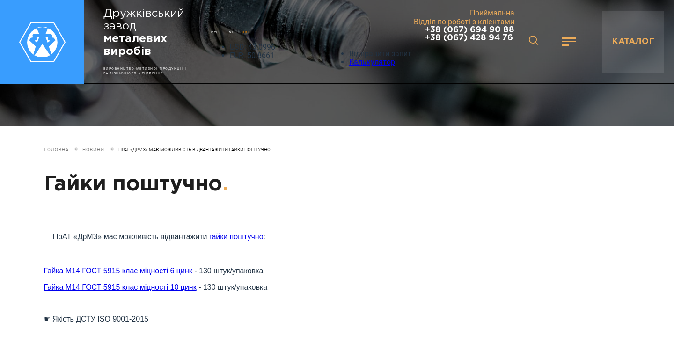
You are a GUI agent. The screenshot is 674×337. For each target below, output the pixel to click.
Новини (93, 149)
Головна (56, 149)
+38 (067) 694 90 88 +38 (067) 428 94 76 (469, 34)
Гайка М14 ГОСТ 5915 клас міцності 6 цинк (118, 274)
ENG (231, 32)
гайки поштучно (236, 238)
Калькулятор (372, 62)
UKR (246, 32)
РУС (215, 32)
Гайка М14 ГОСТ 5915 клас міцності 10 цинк (120, 290)
